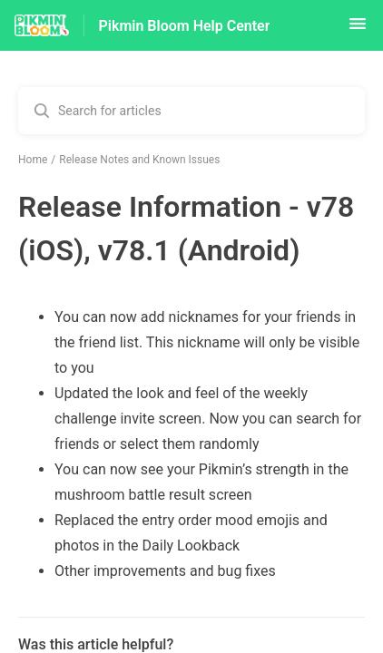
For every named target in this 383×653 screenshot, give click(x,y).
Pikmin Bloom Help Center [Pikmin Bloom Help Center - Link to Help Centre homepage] (184, 25)
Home (32, 159)
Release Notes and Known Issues (139, 159)
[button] (357, 29)
